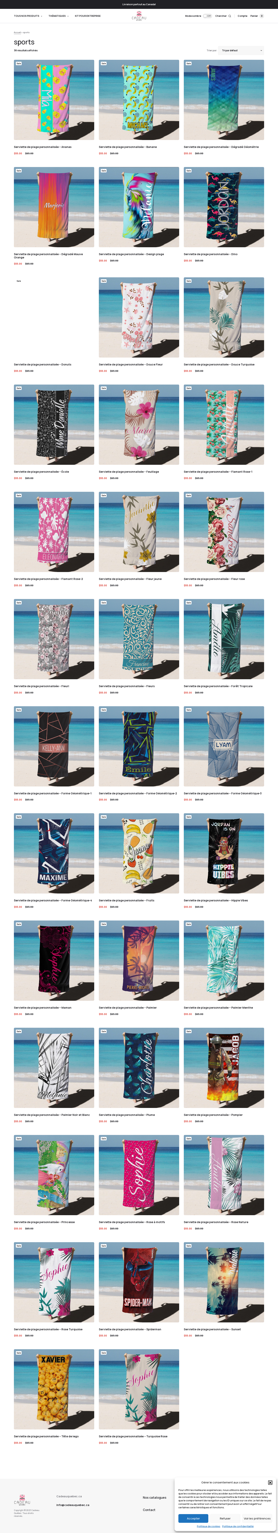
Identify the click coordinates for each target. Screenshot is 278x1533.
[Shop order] (241, 50)
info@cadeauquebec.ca (72, 1505)
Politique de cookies (208, 1526)
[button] (270, 1482)
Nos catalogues (154, 1497)
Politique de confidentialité (238, 1526)
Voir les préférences (257, 1518)
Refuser (225, 1518)
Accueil (17, 32)
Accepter (193, 1518)
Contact (149, 1510)
